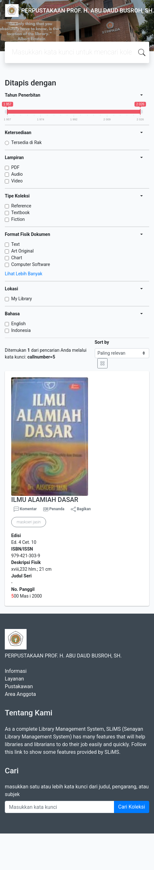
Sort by (102, 342)
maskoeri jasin (29, 522)
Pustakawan (19, 686)
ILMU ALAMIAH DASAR (44, 499)
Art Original (22, 251)
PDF (15, 167)
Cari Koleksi (131, 807)
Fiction (18, 219)
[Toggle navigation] (14, 25)
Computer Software (30, 264)
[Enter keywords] (59, 807)
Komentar (25, 509)
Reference (21, 205)
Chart (16, 257)
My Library (21, 298)
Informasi (16, 671)
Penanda (56, 509)
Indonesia (21, 330)
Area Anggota (20, 694)
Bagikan (81, 509)
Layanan (14, 679)
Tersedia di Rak (26, 142)
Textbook (20, 212)
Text (15, 244)
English (18, 323)
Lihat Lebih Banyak (23, 273)
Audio (17, 174)
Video (17, 180)
